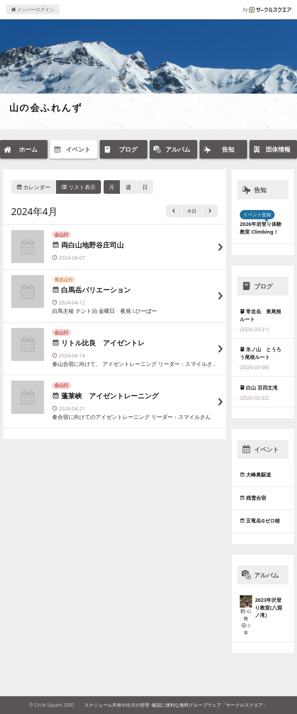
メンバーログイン (32, 9)
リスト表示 (78, 187)
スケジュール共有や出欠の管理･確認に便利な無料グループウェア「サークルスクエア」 (176, 705)
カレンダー (34, 187)
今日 (191, 211)
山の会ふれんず (46, 107)
